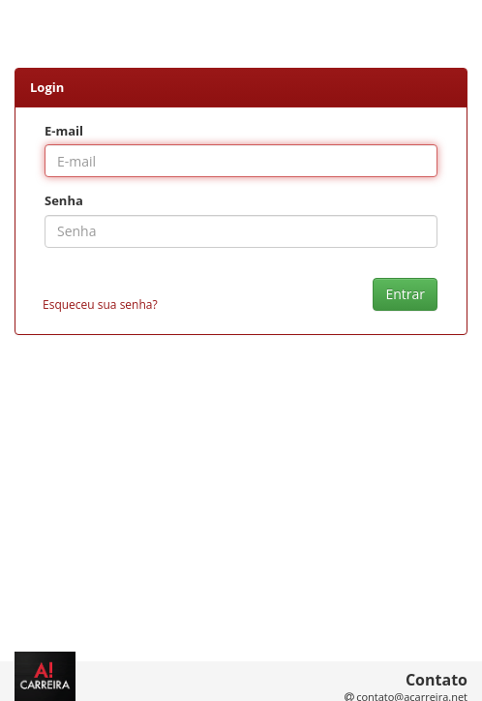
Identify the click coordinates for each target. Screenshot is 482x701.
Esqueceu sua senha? (100, 304)
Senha (64, 200)
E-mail (64, 130)
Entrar (405, 294)
